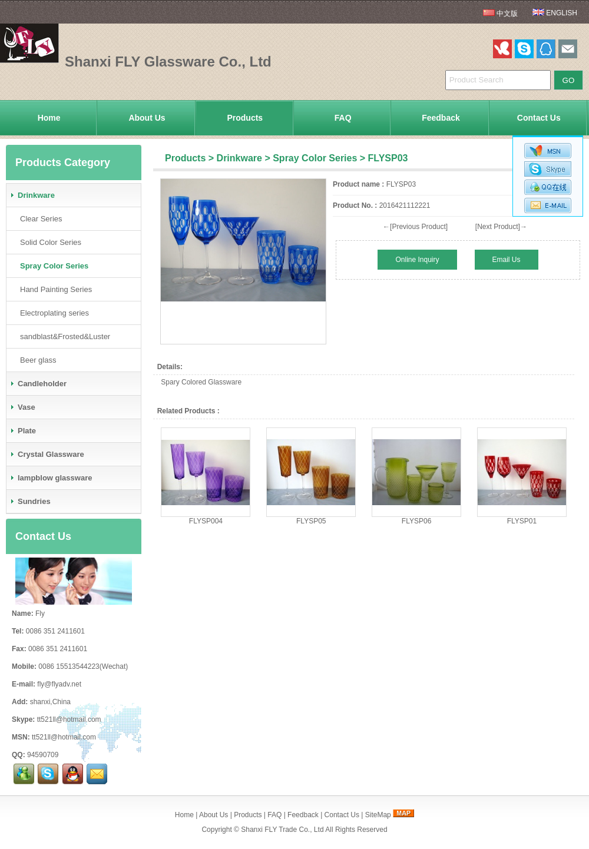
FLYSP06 (416, 521)
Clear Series (38, 218)
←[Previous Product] (415, 227)
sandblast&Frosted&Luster (62, 336)
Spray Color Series (315, 158)
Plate (22, 430)
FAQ (343, 117)
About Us (146, 117)
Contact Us (539, 117)
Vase (22, 407)
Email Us (506, 260)
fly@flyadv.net (59, 684)
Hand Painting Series (53, 289)
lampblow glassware (50, 477)
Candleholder (38, 383)
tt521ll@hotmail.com (69, 719)
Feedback (441, 117)
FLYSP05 (311, 521)
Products (245, 117)
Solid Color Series (48, 242)
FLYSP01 (522, 521)
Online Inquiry (417, 260)
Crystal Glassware (46, 454)
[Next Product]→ (501, 227)
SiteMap (378, 815)
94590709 (42, 755)
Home (49, 117)
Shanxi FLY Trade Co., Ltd (282, 829)
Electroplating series (52, 313)
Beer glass (35, 360)
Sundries (30, 501)
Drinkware (239, 158)
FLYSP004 (206, 521)
